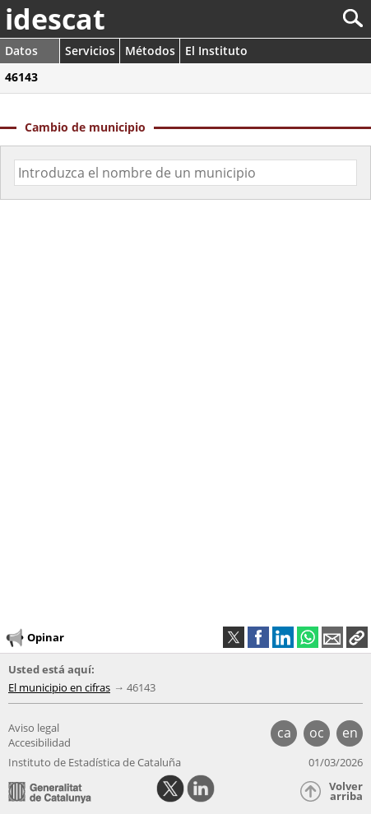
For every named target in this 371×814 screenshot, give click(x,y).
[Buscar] (298, 18)
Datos (21, 50)
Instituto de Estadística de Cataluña (94, 762)
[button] (357, 637)
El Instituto (216, 50)
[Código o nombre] (185, 173)
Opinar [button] (34, 638)
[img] (185, 401)
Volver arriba (346, 791)
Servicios (90, 50)
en (350, 733)
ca (284, 733)
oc (316, 733)
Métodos (150, 50)
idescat (55, 19)
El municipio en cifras (59, 687)
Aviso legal (33, 727)
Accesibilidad (39, 742)
